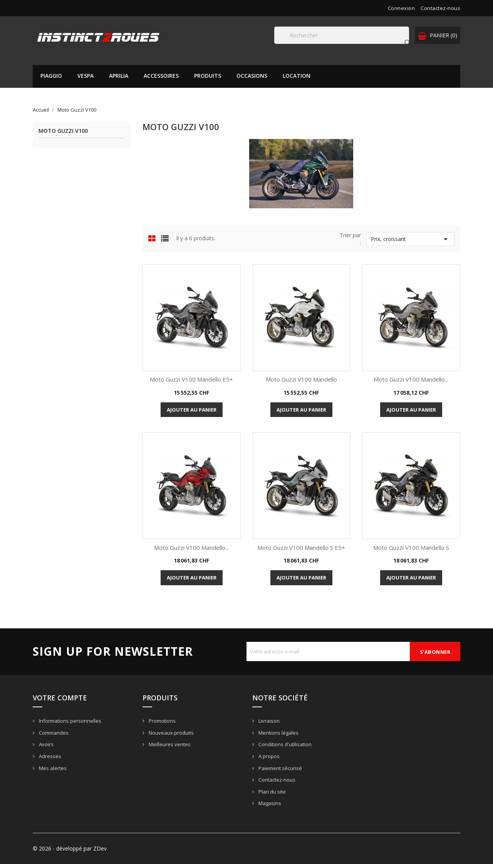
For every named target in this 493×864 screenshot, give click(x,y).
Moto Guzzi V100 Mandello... (411, 379)
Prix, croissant (410, 239)
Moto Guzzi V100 (63, 131)
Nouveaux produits (171, 732)
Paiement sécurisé (279, 768)
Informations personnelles (69, 720)
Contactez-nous (440, 8)
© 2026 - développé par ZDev (70, 848)
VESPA (85, 75)
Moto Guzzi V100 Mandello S (411, 547)
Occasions (251, 75)
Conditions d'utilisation (284, 744)
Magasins (269, 803)
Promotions (162, 720)
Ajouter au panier (191, 409)
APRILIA (118, 75)
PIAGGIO (51, 75)
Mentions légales (277, 732)
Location (296, 75)
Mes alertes (52, 768)
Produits (207, 75)
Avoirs (46, 744)
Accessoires (161, 75)
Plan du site (271, 791)
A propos (268, 756)
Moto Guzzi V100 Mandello (301, 379)
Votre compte (60, 697)
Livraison (268, 720)
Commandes (53, 732)
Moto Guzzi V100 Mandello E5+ (191, 379)
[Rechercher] (341, 35)
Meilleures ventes (169, 744)
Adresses (49, 756)
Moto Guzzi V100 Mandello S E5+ (301, 547)
